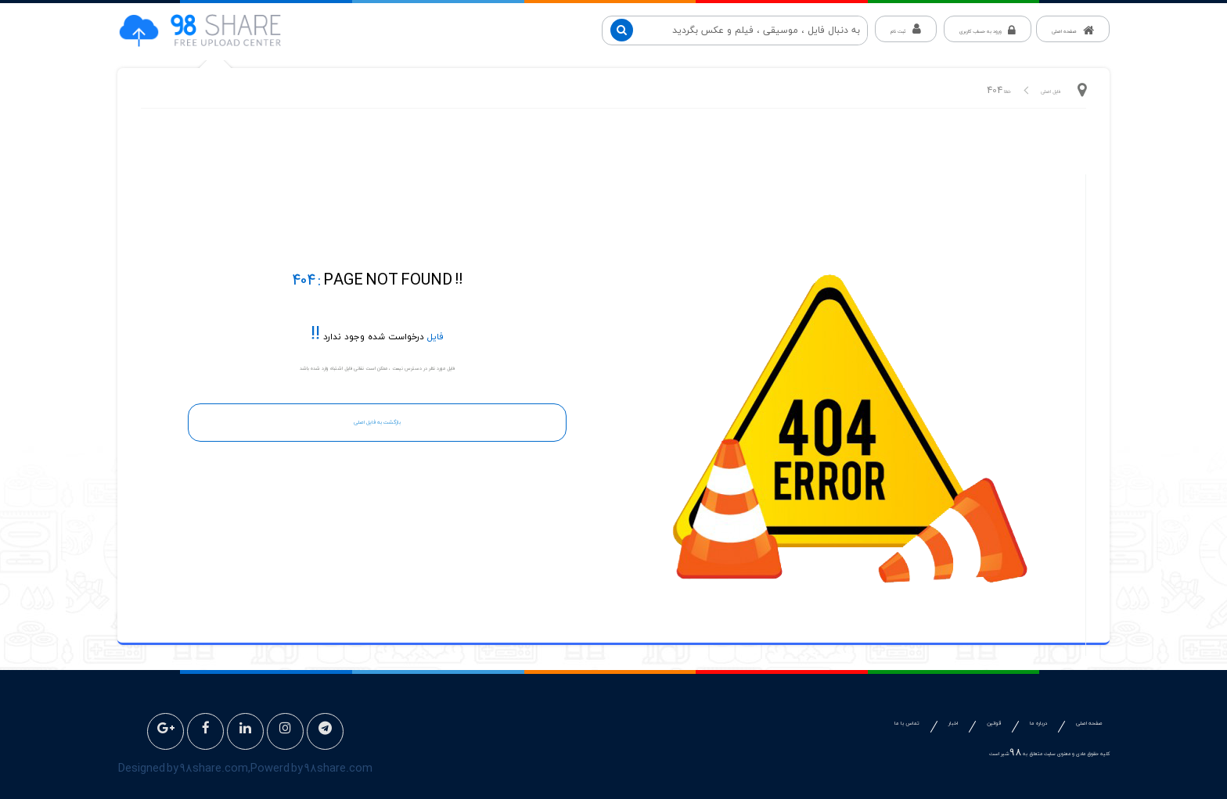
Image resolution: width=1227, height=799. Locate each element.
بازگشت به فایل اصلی (377, 422)
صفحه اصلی (1089, 723)
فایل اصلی (1050, 91)
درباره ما (1038, 723)
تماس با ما (906, 723)
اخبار (953, 723)
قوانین (994, 723)
